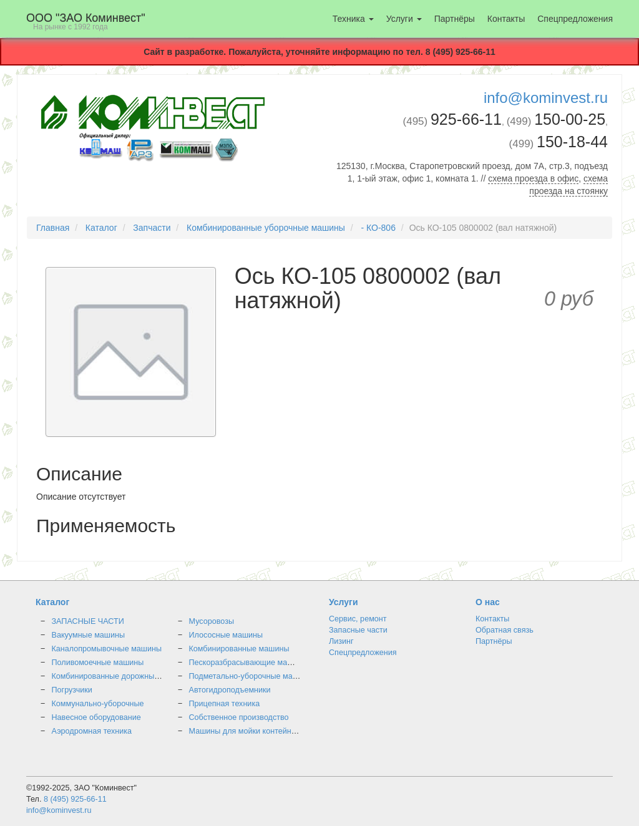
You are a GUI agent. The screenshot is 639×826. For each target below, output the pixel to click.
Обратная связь (505, 630)
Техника (353, 19)
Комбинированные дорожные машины (122, 676)
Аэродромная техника (92, 731)
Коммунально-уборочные (98, 703)
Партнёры (454, 19)
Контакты (506, 19)
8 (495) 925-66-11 (75, 799)
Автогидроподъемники (230, 690)
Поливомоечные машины (98, 662)
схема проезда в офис (533, 178)
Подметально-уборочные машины (251, 676)
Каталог (101, 228)
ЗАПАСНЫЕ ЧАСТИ (88, 621)
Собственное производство (239, 717)
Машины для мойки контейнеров (249, 731)
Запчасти (151, 228)
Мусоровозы (211, 621)
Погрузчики (72, 690)
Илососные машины (226, 635)
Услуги (404, 19)
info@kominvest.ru (546, 97)
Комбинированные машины (239, 648)
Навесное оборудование (96, 717)
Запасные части (358, 630)
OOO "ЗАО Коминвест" (85, 21)
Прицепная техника (224, 703)
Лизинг (341, 641)
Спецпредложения (575, 19)
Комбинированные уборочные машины (266, 228)
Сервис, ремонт (358, 619)
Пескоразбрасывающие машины (248, 662)
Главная (52, 228)
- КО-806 (378, 228)
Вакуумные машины (88, 635)
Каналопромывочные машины (107, 648)
